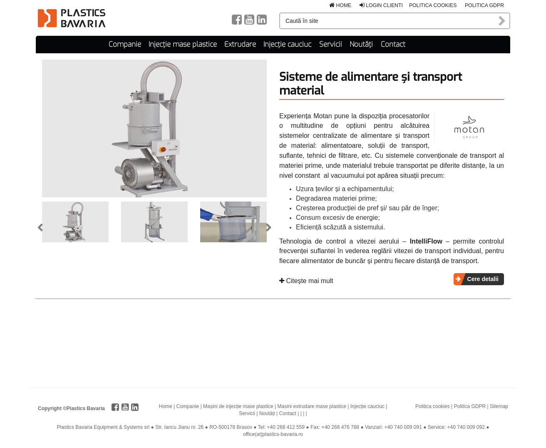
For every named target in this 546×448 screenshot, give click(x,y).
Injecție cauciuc (287, 44)
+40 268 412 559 (286, 427)
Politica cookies (433, 5)
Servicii (330, 44)
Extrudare (240, 44)
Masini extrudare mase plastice (312, 405)
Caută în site (502, 21)
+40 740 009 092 (465, 427)
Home (340, 5)
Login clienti (381, 5)
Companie (125, 44)
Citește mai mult (306, 280)
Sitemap (499, 405)
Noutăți (361, 44)
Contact (393, 44)
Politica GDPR (484, 5)
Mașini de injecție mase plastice (238, 405)
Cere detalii (483, 278)
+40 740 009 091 (403, 427)
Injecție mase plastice (183, 44)
